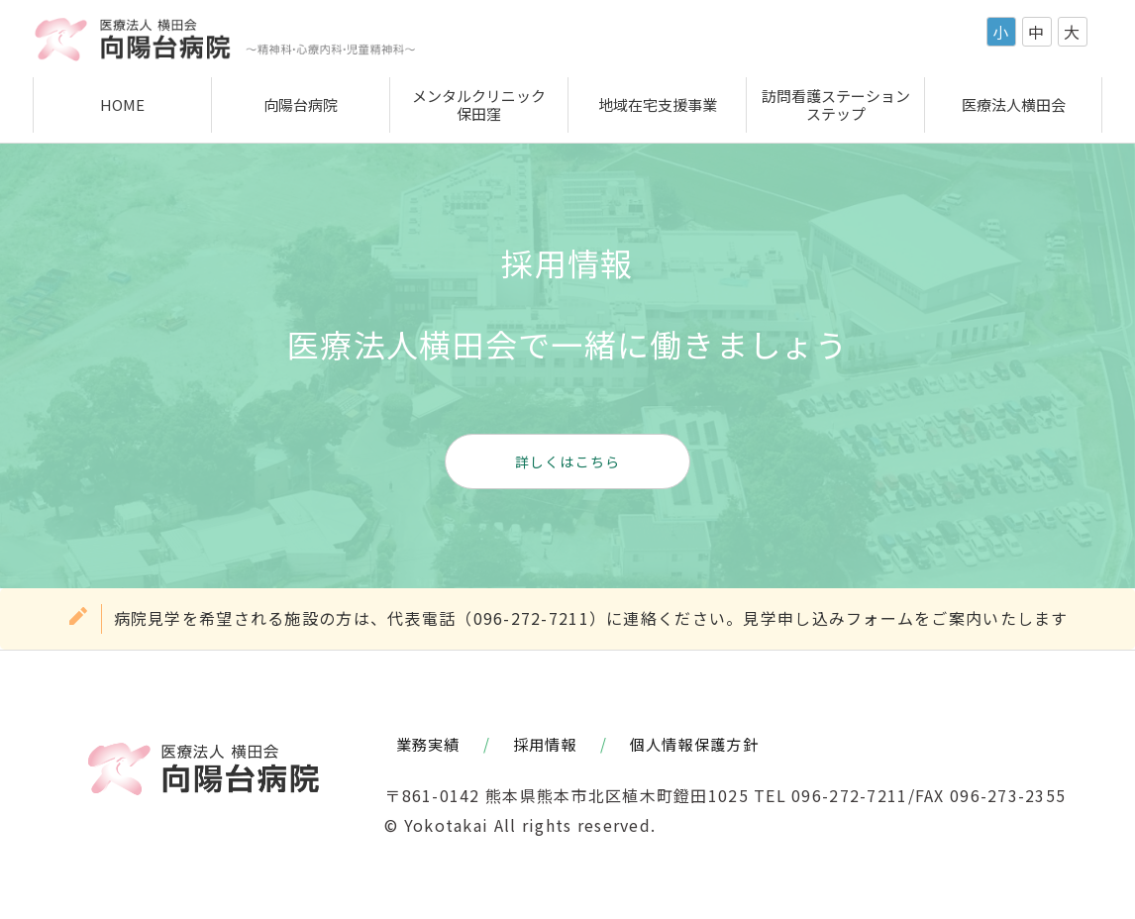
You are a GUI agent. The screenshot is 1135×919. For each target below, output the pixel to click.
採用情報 (545, 744)
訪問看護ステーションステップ (836, 104)
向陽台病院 (300, 104)
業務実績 (428, 744)
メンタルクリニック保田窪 (479, 104)
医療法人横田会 (1014, 104)
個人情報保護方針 (694, 744)
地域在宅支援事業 (657, 104)
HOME (122, 104)
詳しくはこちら (568, 461)
